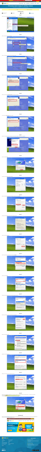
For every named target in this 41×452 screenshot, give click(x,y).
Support (38, 3)
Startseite (3, 439)
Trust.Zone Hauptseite (7, 416)
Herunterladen (32, 3)
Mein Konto (38, 1)
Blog (8, 442)
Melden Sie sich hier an (29, 9)
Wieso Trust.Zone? (21, 3)
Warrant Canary (4, 444)
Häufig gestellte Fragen (11, 443)
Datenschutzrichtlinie (4, 443)
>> (28, 0)
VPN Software (3, 440)
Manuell (9, 444)
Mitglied (3, 445)
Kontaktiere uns (10, 440)
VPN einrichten (28, 3)
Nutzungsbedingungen (4, 442)
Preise (24, 3)
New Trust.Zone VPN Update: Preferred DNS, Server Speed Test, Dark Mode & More (33, 444)
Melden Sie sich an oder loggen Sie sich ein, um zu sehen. (14, 395)
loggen (17, 9)
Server (35, 3)
